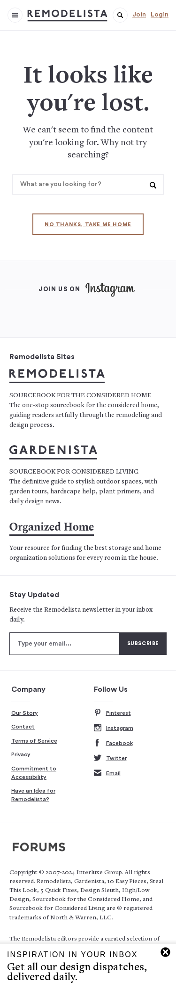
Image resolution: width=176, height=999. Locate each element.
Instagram (113, 728)
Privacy (21, 754)
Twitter (110, 758)
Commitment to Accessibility (33, 773)
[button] (120, 15)
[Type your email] (64, 643)
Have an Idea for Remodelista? (33, 795)
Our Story (24, 713)
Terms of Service (34, 741)
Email (107, 773)
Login (159, 14)
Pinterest (112, 713)
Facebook (113, 743)
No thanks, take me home (88, 224)
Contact (23, 726)
